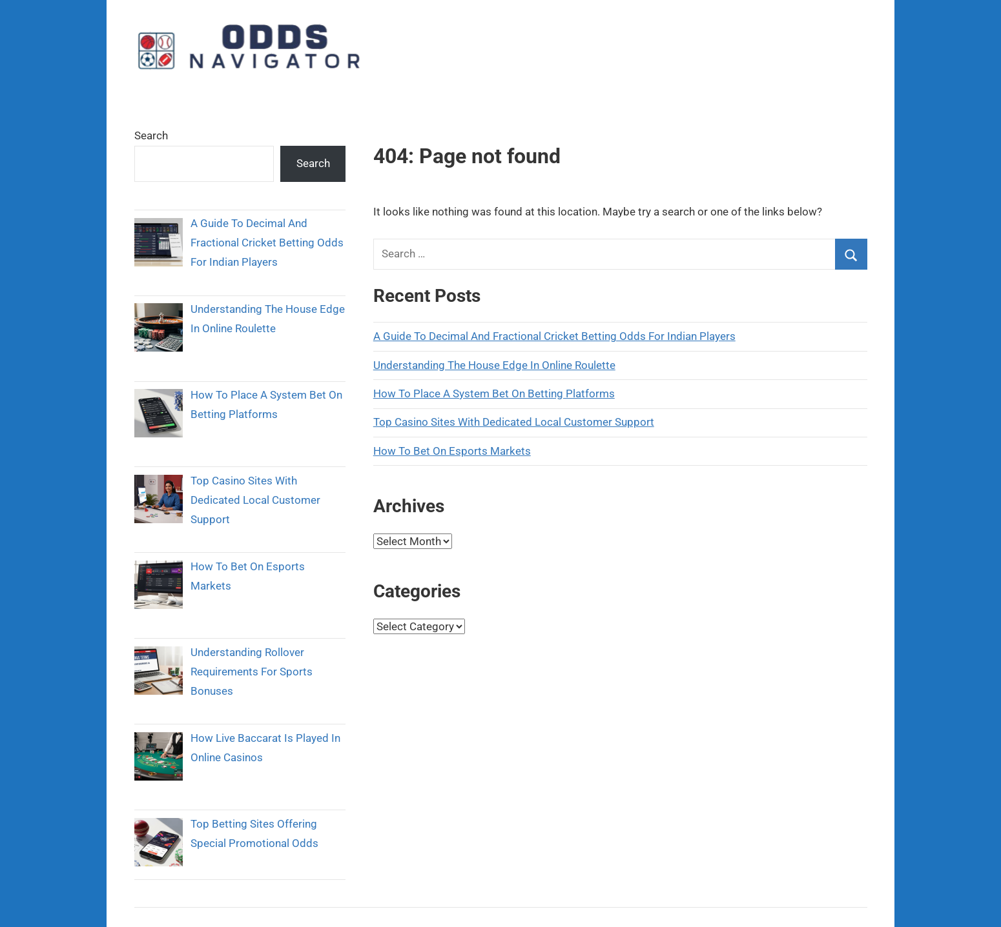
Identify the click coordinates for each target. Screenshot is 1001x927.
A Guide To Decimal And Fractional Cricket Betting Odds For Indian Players (554, 336)
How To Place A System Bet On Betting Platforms (494, 393)
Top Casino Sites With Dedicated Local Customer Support (513, 421)
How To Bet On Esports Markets (452, 450)
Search (151, 135)
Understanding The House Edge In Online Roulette (494, 365)
